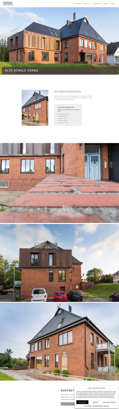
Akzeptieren (82, 402)
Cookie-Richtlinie (88, 406)
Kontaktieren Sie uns (70, 404)
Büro (105, 3)
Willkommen (78, 3)
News (113, 3)
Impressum (106, 406)
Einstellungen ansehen (109, 402)
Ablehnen (95, 402)
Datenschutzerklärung (98, 406)
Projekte (86, 3)
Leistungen (96, 3)
